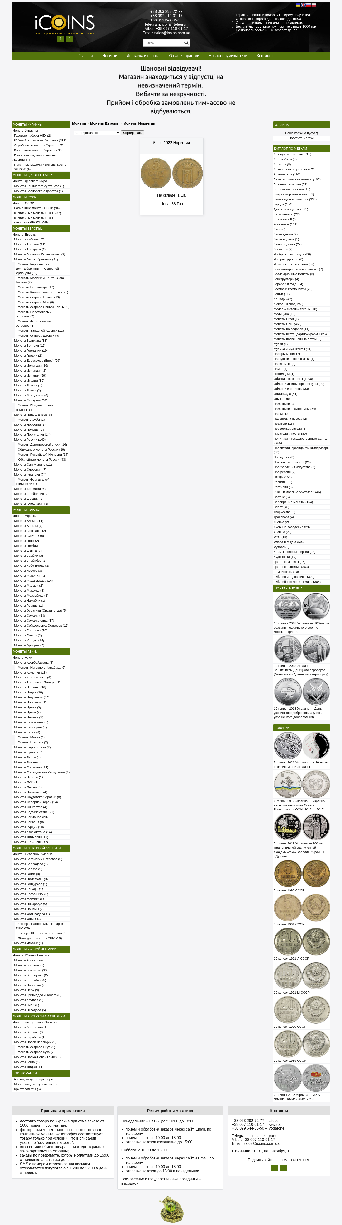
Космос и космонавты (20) (293, 289)
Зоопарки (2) (283, 249)
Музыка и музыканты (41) (293, 349)
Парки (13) (281, 413)
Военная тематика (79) (291, 184)
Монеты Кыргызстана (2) (31, 747)
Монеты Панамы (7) (28, 909)
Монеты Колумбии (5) (29, 980)
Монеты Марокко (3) (28, 590)
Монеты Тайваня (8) (28, 822)
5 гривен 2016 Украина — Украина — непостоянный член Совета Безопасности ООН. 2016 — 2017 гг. (301, 805)
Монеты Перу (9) (25, 990)
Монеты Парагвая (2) (29, 985)
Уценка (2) (281, 522)
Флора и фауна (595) (289, 542)
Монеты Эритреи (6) (28, 645)
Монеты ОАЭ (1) (25, 782)
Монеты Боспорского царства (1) (37, 191)
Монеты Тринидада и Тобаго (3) (36, 995)
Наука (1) (280, 369)
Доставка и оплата (143, 56)
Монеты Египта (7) (27, 550)
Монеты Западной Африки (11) (40, 330)
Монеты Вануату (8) (28, 1032)
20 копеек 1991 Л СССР (291, 958)
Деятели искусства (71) (291, 209)
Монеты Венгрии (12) (29, 345)
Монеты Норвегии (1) (29, 424)
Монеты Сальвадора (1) (31, 914)
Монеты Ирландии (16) (30, 365)
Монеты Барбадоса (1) (30, 864)
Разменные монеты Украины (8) (37, 150)
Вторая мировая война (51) (294, 194)
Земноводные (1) (286, 239)
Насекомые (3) (284, 364)
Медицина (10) (284, 314)
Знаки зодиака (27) (288, 244)
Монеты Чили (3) (25, 1005)
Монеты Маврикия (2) (29, 575)
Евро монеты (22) (287, 214)
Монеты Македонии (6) (30, 395)
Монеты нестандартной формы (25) (300, 334)
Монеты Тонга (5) (26, 1062)
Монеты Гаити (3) (26, 874)
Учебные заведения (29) (292, 527)
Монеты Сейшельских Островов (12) (40, 625)
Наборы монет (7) (287, 354)
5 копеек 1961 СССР (289, 924)
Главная (85, 56)
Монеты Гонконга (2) (32, 742)
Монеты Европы (24, 234)
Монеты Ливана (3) (27, 762)
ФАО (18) (280, 537)
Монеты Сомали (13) (28, 615)
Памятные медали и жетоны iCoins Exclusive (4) (39, 167)
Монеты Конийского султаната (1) (38, 186)
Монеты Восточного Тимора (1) (36, 682)
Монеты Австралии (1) (30, 1027)
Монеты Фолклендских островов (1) (34, 323)
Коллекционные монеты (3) (294, 274)
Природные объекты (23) (292, 462)
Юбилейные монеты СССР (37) (36, 213)
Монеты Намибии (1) (28, 600)
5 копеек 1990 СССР (289, 890)
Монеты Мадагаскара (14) (32, 580)
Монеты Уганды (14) (28, 640)
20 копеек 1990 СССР (290, 1026)
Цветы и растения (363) (291, 567)
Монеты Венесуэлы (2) (30, 975)
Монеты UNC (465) (288, 324)
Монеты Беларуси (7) (29, 249)
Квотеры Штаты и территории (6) (41, 933)
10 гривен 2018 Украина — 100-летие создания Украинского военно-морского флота (301, 628)
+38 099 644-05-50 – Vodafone (258, 1128)
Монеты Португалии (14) (31, 434)
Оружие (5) (282, 398)
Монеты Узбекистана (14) (32, 832)
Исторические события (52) (294, 264)
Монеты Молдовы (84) (29, 400)
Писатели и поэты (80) (290, 433)
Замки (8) (281, 229)
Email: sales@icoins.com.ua (166, 33)
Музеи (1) (281, 344)
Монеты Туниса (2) (27, 635)
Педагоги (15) (284, 423)
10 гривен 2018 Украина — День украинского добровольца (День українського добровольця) (298, 713)
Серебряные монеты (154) (293, 502)
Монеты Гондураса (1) (29, 884)
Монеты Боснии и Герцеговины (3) (38, 254)
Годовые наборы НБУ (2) (31, 135)
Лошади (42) (283, 299)
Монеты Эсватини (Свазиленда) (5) (39, 610)
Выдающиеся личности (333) (295, 199)
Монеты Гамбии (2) (27, 545)
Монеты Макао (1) (30, 737)
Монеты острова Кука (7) (35, 1052)
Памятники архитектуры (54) (295, 408)
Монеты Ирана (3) (26, 707)
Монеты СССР (23, 203)
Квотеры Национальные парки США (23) (39, 926)
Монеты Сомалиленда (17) (33, 620)
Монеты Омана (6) (27, 787)
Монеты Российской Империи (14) (42, 454)
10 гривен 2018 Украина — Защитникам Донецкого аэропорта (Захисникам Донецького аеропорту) (301, 670)
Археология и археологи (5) (294, 169)
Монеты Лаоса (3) (26, 757)
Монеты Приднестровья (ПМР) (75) (34, 407)
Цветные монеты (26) (289, 562)
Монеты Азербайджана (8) (32, 662)
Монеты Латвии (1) (27, 385)
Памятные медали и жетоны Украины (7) (34, 157)
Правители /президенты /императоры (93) (301, 450)
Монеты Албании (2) (28, 239)
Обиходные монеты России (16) (40, 449)
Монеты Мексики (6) (28, 899)
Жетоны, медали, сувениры (32, 1079)
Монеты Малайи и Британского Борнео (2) (40, 280)
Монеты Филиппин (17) (30, 837)
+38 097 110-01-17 (166, 16)
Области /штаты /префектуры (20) (299, 384)
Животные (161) (285, 224)
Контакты (265, 56)
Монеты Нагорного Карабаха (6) (40, 667)
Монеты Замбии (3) (27, 555)
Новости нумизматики (228, 56)
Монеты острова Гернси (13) (38, 297)
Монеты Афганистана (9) (31, 677)
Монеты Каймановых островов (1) (42, 292)
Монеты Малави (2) (27, 585)
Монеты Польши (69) (28, 429)
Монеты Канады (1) (27, 889)
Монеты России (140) (29, 439)
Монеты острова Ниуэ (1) (35, 1047)
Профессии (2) (284, 472)
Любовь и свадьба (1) (290, 304)
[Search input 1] (163, 43)
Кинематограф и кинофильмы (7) (298, 269)
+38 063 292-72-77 (166, 11)
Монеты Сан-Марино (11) (32, 464)
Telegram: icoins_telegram (166, 24)
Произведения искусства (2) (294, 467)
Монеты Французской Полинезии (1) (33, 481)
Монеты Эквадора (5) (29, 1010)
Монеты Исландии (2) (29, 370)
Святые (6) (282, 497)
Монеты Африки (24, 516)
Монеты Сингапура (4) (29, 807)
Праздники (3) (284, 457)
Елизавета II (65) (286, 219)
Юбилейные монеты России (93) (41, 459)
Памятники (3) (284, 403)
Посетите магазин (302, 138)
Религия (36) (283, 482)
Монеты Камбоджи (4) (29, 727)
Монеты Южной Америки (30, 955)
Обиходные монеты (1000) (293, 379)
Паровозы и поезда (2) (290, 418)
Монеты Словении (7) (29, 469)
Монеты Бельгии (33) (28, 244)
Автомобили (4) (285, 159)
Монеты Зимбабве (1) (29, 560)
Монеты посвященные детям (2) (297, 339)
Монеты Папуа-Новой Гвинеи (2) (37, 1057)
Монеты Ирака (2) (26, 712)
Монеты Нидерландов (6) (32, 414)
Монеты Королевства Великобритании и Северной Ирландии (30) (37, 269)
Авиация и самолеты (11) (292, 154)
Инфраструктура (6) (288, 259)
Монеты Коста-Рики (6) (30, 894)
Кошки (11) (282, 294)
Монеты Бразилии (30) (30, 970)
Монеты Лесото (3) (27, 570)
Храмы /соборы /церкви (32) (294, 552)
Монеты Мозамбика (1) (30, 595)
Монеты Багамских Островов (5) (37, 859)
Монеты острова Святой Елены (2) (42, 307)
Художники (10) (285, 557)
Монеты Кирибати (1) (29, 1037)
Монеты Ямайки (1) (27, 943)
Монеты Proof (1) (286, 319)
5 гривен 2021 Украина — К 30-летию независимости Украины (301, 764)
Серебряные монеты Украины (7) (37, 145)
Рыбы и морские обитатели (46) (297, 492)
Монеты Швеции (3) (27, 498)
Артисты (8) (282, 164)
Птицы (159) (283, 477)
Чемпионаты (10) (286, 572)
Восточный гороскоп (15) (292, 189)
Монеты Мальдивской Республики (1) (41, 772)
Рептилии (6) (283, 487)
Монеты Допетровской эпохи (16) (41, 444)
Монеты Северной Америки (32, 854)
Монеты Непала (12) (28, 777)
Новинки (109, 56)
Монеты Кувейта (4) (27, 752)
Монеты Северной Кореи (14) (35, 802)
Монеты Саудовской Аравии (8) (36, 797)
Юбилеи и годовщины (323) (294, 577)
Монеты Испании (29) (29, 375)
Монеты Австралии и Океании (34, 1022)
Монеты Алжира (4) (27, 521)
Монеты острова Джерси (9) (37, 335)
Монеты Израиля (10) (29, 687)
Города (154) (283, 204)
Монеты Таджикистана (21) (33, 812)
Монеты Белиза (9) (27, 869)
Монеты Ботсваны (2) (29, 530)
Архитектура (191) (287, 174)
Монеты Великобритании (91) (35, 259)
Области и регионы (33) (291, 389)
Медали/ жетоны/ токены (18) (295, 309)
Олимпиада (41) (286, 394)
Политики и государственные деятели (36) (301, 441)
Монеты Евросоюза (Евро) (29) (36, 360)
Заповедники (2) (286, 234)
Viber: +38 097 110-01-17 (166, 29)
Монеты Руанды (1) (27, 605)
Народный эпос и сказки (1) (294, 359)
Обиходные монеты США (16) (39, 938)
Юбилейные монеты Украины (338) (39, 140)
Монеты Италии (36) (28, 380)
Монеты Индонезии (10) (31, 697)
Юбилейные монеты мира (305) (297, 582)
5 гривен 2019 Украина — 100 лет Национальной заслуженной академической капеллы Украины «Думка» (299, 850)
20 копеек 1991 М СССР (292, 992)
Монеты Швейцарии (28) (31, 493)
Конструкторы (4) (286, 279)
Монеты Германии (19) (30, 350)
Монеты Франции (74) (29, 474)
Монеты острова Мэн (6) (35, 302)
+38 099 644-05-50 (166, 20)
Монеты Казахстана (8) (30, 722)
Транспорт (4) (284, 517)
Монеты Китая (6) (26, 732)
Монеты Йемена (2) (27, 717)
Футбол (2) (281, 547)
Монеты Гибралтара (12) (35, 287)
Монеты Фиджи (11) (27, 1067)
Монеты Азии (22, 657)
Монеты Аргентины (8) (30, 960)
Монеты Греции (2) (27, 355)
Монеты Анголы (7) (27, 526)
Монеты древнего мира (29, 181)
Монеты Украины (25, 130)
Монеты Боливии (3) (28, 965)
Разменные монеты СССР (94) (36, 208)
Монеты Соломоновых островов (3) (33, 314)
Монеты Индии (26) (27, 692)
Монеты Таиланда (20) (30, 817)
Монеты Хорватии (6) (29, 488)
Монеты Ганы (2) (25, 540)
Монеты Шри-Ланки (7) (30, 842)
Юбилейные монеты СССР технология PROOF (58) (33, 220)
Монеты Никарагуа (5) (29, 904)
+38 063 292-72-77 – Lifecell (256, 1121)
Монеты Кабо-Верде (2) (30, 565)
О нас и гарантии (184, 56)
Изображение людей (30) (292, 254)
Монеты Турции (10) (28, 827)
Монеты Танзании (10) (29, 630)
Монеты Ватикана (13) (29, 340)
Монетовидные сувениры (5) (34, 1084)
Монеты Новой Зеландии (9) (34, 1042)
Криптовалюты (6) (26, 1089)
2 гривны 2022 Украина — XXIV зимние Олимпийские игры (297, 1097)
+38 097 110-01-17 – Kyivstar (257, 1124)
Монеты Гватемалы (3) (30, 879)
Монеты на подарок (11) (291, 329)
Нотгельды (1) (284, 374)
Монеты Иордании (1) (29, 702)
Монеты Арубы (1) (30, 419)
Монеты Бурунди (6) (28, 535)
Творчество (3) (284, 512)
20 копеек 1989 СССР (290, 1060)
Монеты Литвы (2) (26, 390)
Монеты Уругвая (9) (27, 1000)
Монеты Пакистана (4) (29, 792)
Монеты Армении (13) (29, 672)
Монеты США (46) (26, 919)
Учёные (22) (283, 532)
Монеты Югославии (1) (30, 503)
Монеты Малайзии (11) (30, 767)
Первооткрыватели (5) (290, 428)
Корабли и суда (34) (288, 284)
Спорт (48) (281, 507)
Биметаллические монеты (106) (297, 179)
